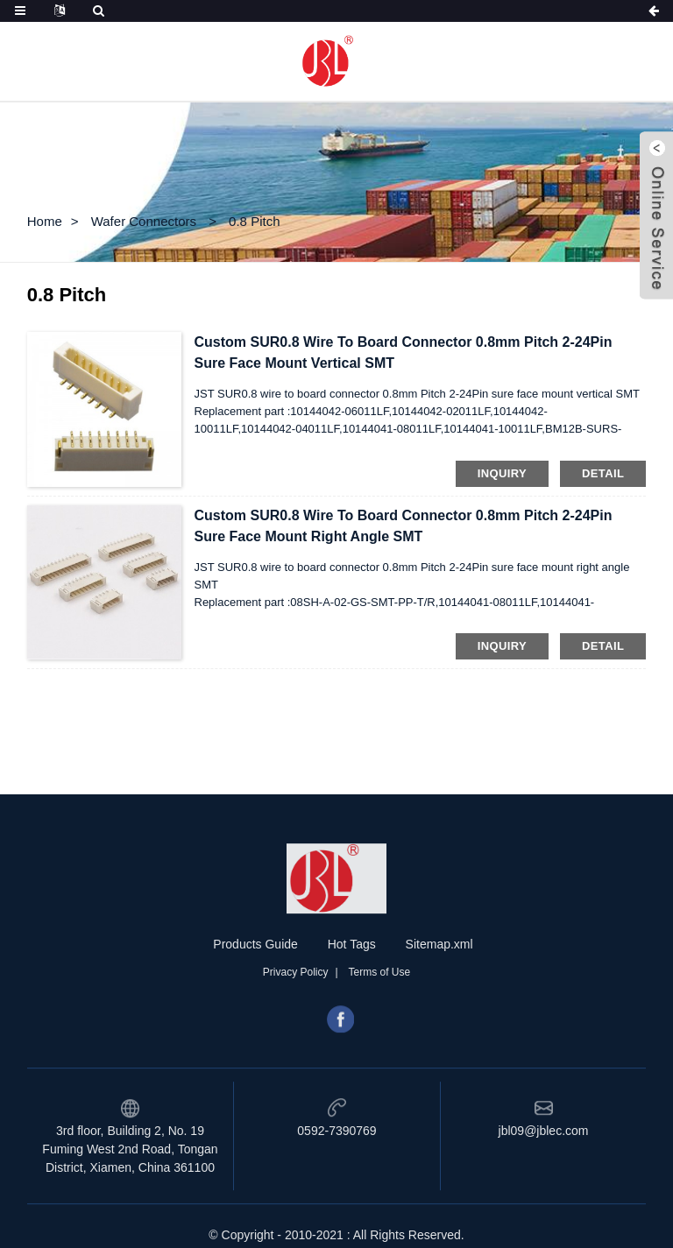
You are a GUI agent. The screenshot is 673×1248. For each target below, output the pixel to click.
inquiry (502, 473)
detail (603, 473)
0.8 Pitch (254, 221)
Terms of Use (380, 1020)
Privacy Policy (296, 1020)
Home (44, 221)
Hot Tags (352, 992)
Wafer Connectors (143, 221)
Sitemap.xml (439, 992)
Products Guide (255, 992)
